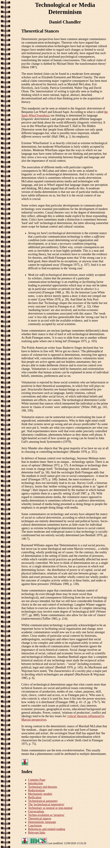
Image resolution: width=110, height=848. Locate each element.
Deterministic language (42, 822)
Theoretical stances (39, 818)
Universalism (36, 811)
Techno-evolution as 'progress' (46, 815)
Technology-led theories (42, 787)
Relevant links (36, 832)
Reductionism (36, 790)
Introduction (35, 783)
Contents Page (36, 779)
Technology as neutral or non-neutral (50, 808)
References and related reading (46, 829)
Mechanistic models (40, 794)
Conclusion (35, 825)
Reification (34, 797)
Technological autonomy (43, 801)
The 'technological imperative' (46, 804)
